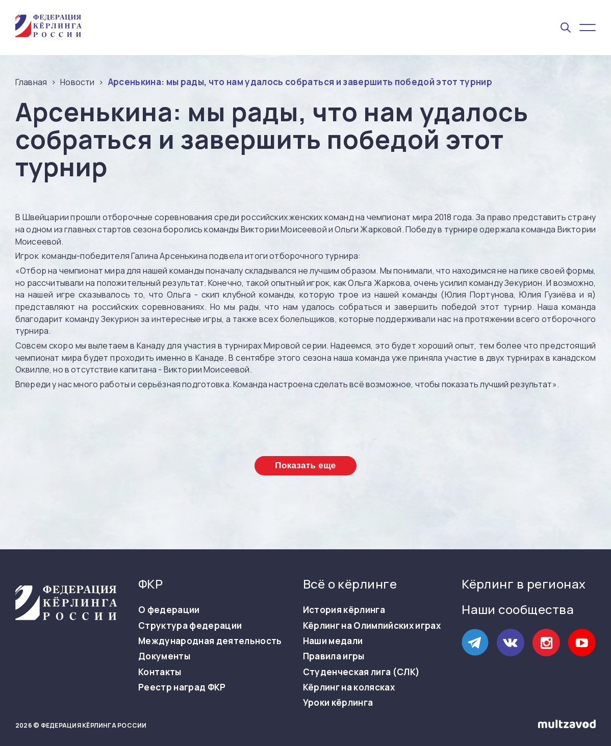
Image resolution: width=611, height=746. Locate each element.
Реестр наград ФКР (182, 687)
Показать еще (305, 465)
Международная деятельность (210, 641)
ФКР (150, 584)
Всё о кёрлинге (350, 584)
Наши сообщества (518, 609)
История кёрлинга (344, 610)
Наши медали (333, 641)
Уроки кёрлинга (338, 702)
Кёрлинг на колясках (349, 687)
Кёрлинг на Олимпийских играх (372, 625)
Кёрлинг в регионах (524, 584)
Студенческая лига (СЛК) (361, 672)
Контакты (160, 672)
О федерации (169, 610)
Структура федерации (190, 625)
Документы (164, 656)
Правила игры (334, 656)
